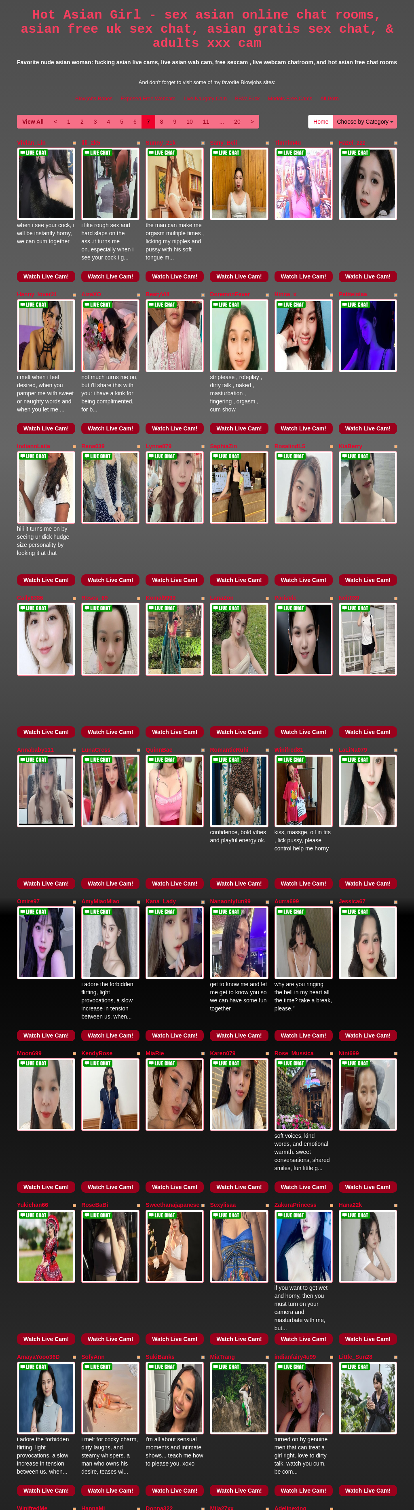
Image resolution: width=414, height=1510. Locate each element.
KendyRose (96, 882)
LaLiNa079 (353, 636)
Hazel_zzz (352, 142)
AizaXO (91, 266)
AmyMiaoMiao (100, 759)
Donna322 (159, 1252)
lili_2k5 (90, 142)
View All (33, 121)
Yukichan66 (32, 1005)
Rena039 (93, 389)
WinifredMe (32, 1252)
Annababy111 (35, 636)
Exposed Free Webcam (148, 98)
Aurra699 (287, 759)
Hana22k (350, 1005)
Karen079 (222, 882)
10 (189, 121)
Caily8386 (30, 512)
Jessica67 (352, 759)
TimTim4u (288, 142)
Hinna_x (285, 266)
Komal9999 (160, 512)
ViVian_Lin (31, 142)
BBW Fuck (247, 98)
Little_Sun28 (355, 1129)
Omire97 (28, 759)
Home (320, 121)
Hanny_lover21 (37, 266)
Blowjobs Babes (94, 98)
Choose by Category (365, 121)
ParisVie (286, 512)
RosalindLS (290, 389)
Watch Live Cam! (46, 248)
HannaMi (93, 1252)
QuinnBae (159, 636)
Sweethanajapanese (172, 1005)
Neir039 (349, 512)
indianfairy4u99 (295, 1129)
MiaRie (155, 882)
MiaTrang (222, 1129)
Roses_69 (94, 512)
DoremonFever (230, 266)
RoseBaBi (94, 1005)
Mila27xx (221, 1252)
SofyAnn (93, 1129)
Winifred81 (289, 636)
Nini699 (349, 882)
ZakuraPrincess (296, 1005)
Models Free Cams (290, 98)
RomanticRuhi (229, 636)
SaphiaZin (223, 389)
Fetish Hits (236, 1498)
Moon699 (29, 882)
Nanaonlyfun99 (230, 759)
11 (206, 121)
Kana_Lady (161, 759)
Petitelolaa (353, 266)
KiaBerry (350, 389)
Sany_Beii (223, 142)
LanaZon (221, 512)
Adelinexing (290, 1252)
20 (237, 121)
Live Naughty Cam (205, 98)
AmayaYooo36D (38, 1129)
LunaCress (95, 636)
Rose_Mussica (294, 882)
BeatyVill (157, 266)
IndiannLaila (33, 389)
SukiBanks (160, 1129)
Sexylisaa (223, 1005)
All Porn (329, 98)
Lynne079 (158, 389)
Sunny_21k (160, 142)
